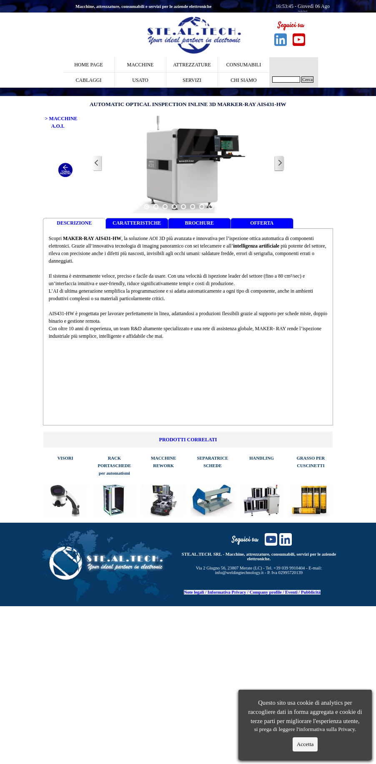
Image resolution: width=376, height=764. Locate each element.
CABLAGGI (89, 80)
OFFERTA (261, 223)
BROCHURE (199, 223)
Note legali (194, 592)
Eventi (291, 592)
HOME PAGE (88, 65)
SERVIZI (192, 80)
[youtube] (299, 39)
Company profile (266, 592)
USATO (140, 80)
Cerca (307, 79)
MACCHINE (140, 65)
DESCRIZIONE (74, 223)
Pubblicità (311, 592)
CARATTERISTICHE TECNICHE (137, 224)
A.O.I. (58, 126)
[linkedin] (280, 39)
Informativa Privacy (227, 592)
